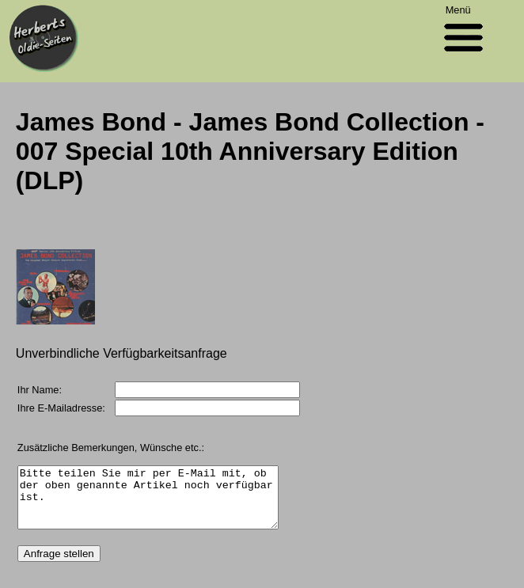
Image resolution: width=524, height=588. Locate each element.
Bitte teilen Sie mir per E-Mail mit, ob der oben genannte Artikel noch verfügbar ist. (163, 503)
